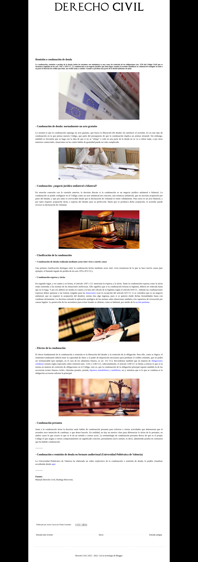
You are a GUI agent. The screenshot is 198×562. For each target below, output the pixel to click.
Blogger (119, 556)
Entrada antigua (155, 535)
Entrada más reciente (44, 535)
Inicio (101, 535)
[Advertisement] (99, 34)
